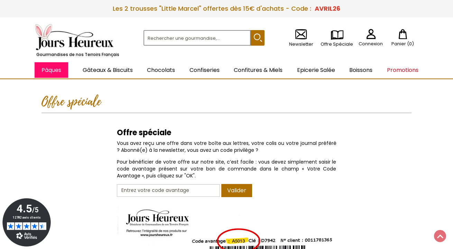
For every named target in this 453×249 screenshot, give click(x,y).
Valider (236, 190)
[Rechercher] (197, 38)
